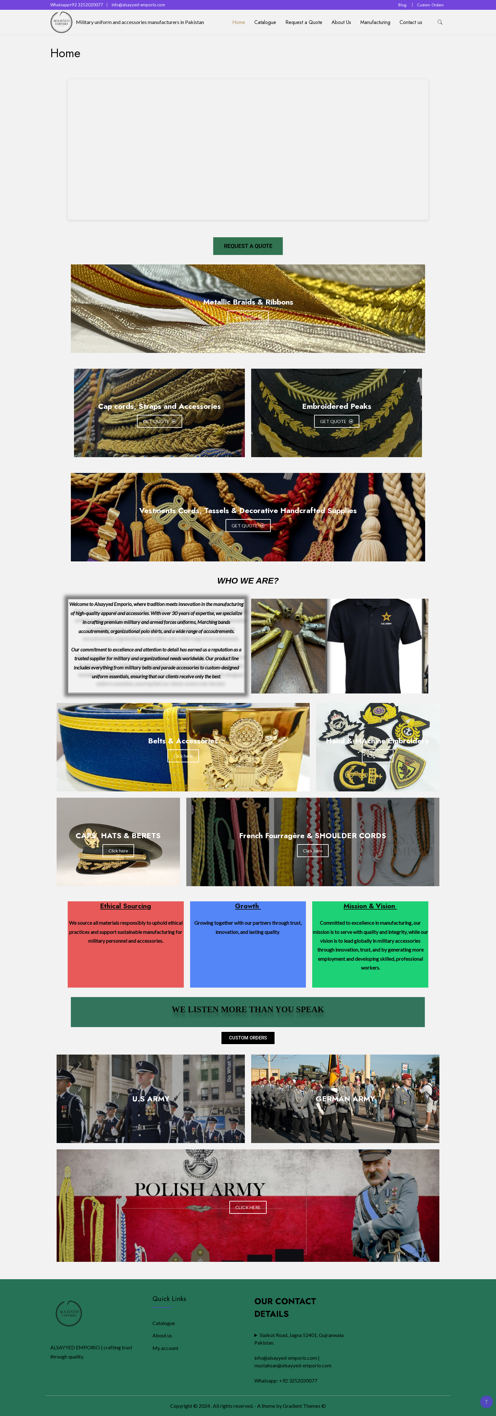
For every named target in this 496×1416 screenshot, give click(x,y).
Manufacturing (375, 22)
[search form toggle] (440, 22)
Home (238, 22)
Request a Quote (303, 22)
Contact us (411, 22)
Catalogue (265, 22)
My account (165, 1348)
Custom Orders (430, 5)
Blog (402, 5)
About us (162, 1335)
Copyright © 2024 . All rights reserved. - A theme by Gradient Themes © (248, 1406)
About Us (341, 22)
